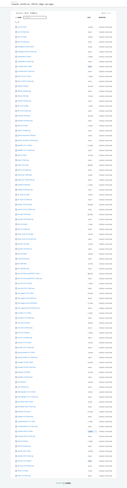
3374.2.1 (34, 4)
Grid (109, 13)
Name (20, 17)
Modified (102, 17)
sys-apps (49, 4)
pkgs (41, 4)
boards (15, 4)
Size (89, 17)
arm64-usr (25, 4)
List (104, 13)
